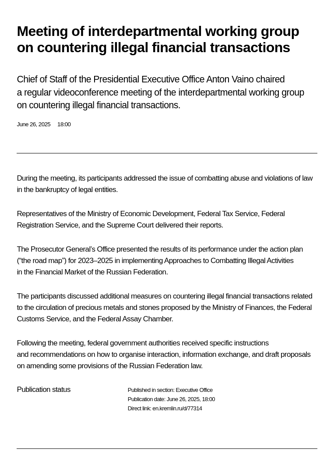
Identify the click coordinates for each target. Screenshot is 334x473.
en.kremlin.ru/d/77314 (177, 408)
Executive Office (194, 390)
